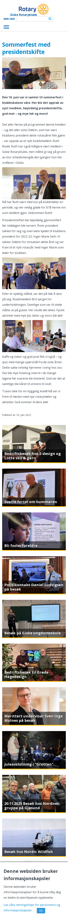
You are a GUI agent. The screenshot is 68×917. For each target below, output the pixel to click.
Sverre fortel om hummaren (30, 501)
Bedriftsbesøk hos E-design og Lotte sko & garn (32, 455)
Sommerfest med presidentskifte (26, 48)
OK (41, 910)
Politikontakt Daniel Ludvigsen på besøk (33, 587)
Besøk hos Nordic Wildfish (28, 851)
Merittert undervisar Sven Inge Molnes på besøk (33, 718)
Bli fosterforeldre (21, 545)
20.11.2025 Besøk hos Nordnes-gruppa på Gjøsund (32, 805)
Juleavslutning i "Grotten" (28, 764)
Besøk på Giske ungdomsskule (32, 633)
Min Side (9, 19)
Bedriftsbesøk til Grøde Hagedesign (26, 674)
